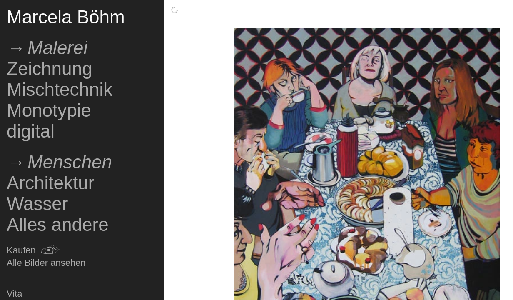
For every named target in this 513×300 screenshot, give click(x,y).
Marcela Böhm (66, 17)
